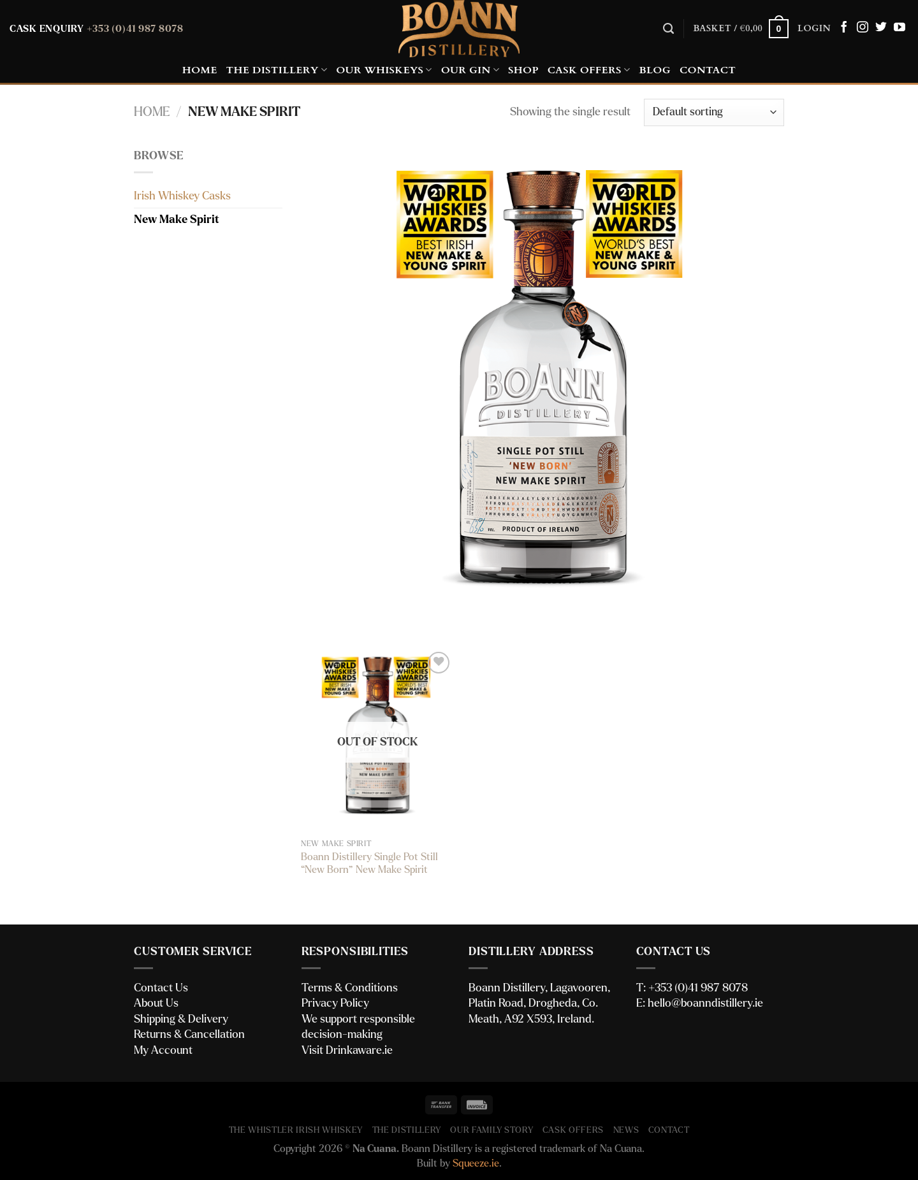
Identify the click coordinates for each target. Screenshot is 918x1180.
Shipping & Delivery (181, 1019)
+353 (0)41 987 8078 (135, 29)
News (626, 1130)
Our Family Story (491, 1130)
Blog (655, 70)
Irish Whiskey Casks (182, 196)
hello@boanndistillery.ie (705, 1003)
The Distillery (277, 70)
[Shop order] (714, 112)
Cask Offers (589, 70)
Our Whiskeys (384, 70)
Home (199, 70)
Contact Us (161, 988)
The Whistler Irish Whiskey (296, 1130)
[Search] (668, 28)
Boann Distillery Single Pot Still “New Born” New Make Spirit (369, 863)
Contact (708, 70)
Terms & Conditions (350, 988)
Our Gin (470, 70)
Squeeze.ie (476, 1163)
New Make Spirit (176, 219)
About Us (156, 1003)
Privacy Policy (335, 1003)
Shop (523, 70)
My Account (163, 1050)
